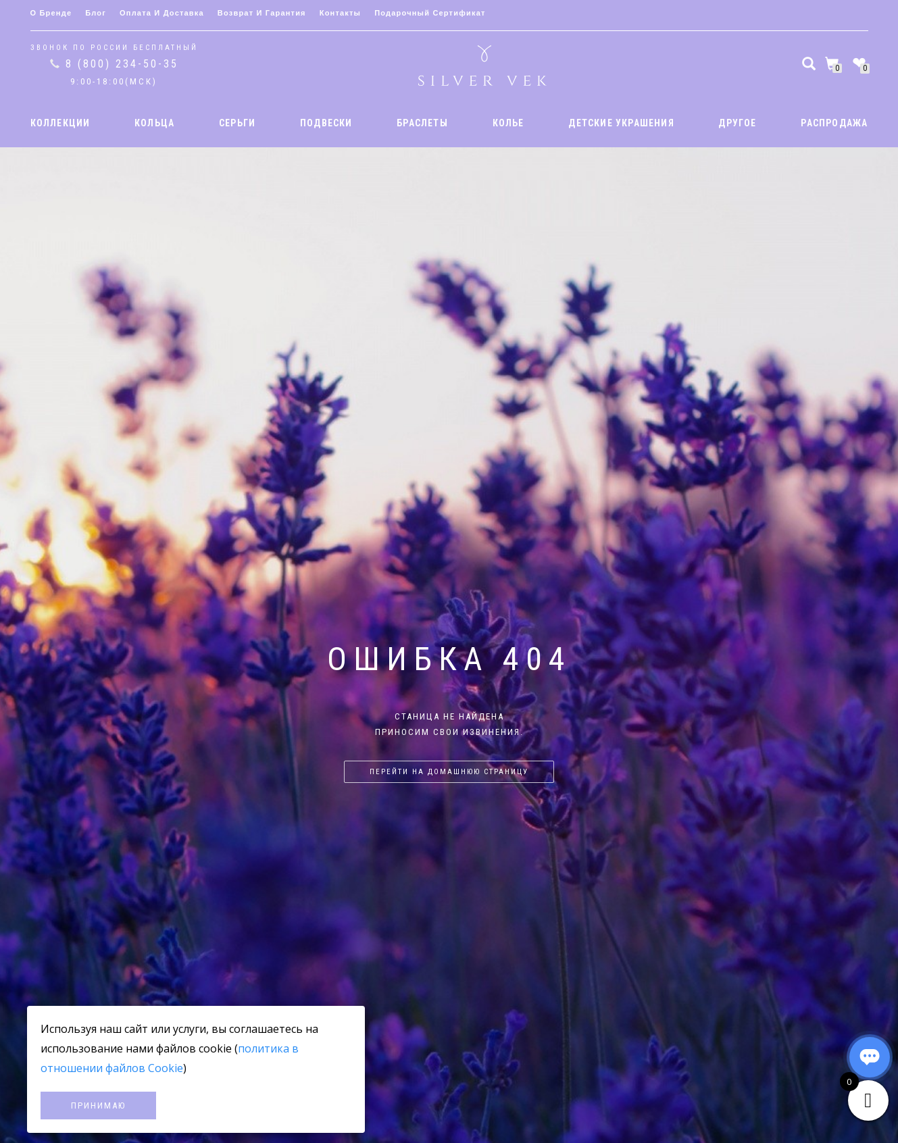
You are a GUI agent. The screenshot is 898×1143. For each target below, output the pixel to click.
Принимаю (98, 1105)
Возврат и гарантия (262, 13)
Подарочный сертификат (429, 13)
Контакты (340, 13)
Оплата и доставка (162, 13)
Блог (95, 13)
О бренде (51, 13)
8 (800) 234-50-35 (122, 63)
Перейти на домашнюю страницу (449, 771)
